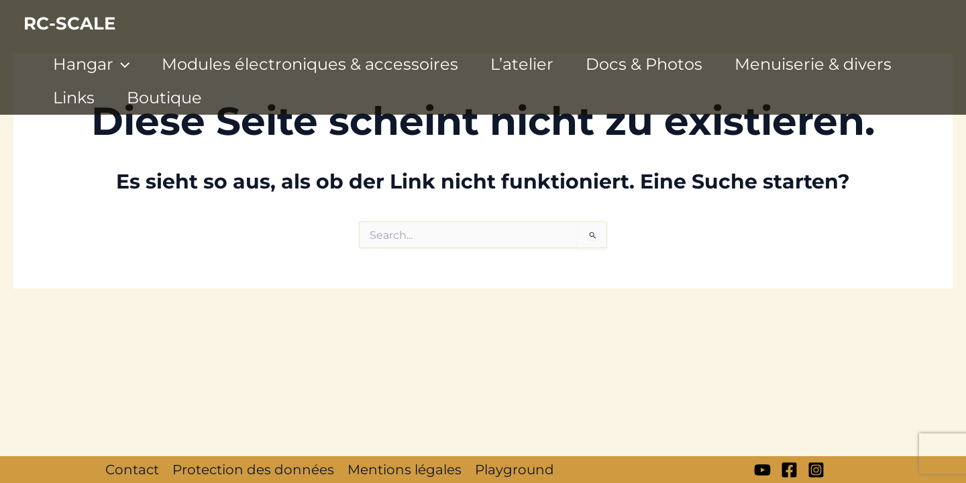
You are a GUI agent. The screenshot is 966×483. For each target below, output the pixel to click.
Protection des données (253, 469)
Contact (132, 469)
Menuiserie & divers (813, 64)
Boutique (164, 97)
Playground (514, 469)
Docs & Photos (644, 64)
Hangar (91, 64)
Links (74, 97)
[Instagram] (816, 470)
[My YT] (762, 470)
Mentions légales (404, 469)
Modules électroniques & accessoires (310, 64)
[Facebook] (789, 470)
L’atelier (521, 64)
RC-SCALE (69, 23)
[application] (121, 64)
